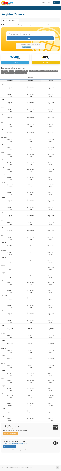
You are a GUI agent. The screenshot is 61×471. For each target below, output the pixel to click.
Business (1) (47, 70)
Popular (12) (5, 70)
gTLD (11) (11, 70)
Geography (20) (14, 73)
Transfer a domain (9, 447)
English (44, 2)
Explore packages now (10, 433)
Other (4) (40, 70)
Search (30, 38)
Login (49, 2)
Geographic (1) (5, 73)
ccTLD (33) (17, 70)
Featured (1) (54, 70)
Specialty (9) (25, 70)
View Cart (56, 2)
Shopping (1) (23, 73)
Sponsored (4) (32, 70)
